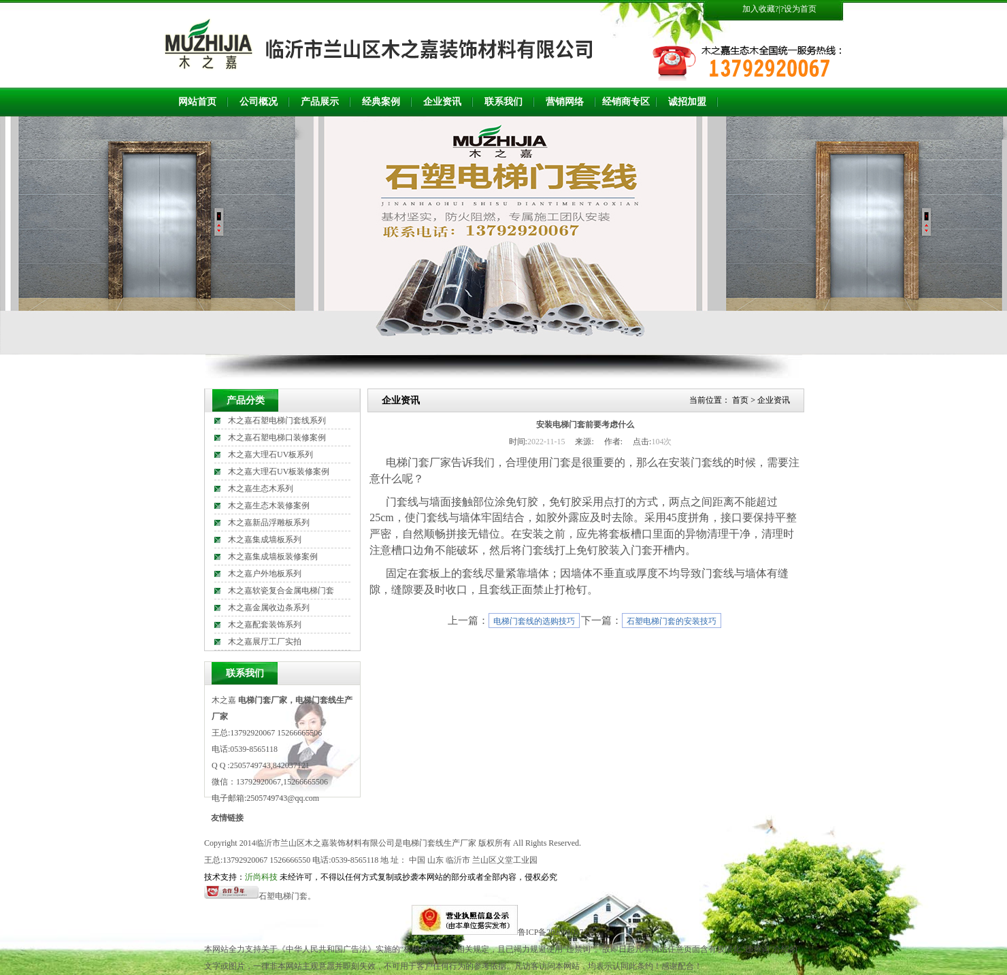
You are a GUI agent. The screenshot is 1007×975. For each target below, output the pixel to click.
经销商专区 (626, 102)
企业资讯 (442, 102)
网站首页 (197, 102)
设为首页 (800, 9)
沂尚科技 (261, 877)
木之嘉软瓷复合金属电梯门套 (281, 590)
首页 (740, 400)
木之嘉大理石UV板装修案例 (278, 471)
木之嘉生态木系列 (260, 488)
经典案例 (381, 102)
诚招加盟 (687, 102)
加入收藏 (758, 9)
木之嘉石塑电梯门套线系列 (277, 420)
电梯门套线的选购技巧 (534, 621)
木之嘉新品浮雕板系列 (269, 522)
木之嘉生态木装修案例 (269, 505)
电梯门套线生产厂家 (439, 843)
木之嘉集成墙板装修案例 (273, 556)
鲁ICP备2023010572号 (557, 932)
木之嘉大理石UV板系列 (270, 454)
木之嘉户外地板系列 (264, 573)
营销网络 (565, 102)
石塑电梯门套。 (287, 896)
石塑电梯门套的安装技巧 (671, 621)
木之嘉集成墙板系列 (264, 539)
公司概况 (259, 102)
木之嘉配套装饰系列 (264, 624)
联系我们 (503, 102)
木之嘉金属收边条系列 (269, 607)
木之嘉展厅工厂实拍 (264, 641)
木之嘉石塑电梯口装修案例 (277, 437)
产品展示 (320, 102)
